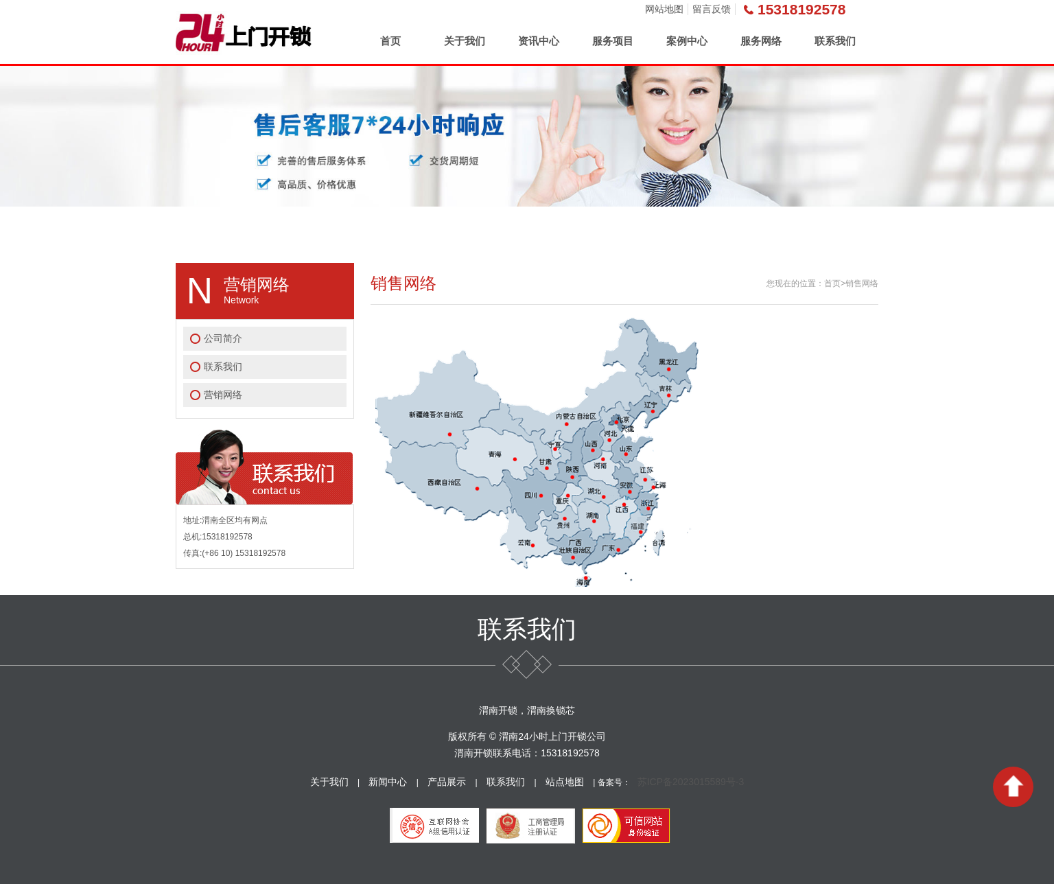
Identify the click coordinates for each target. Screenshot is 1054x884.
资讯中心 (538, 41)
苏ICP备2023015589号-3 (691, 781)
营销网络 (223, 394)
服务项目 (612, 41)
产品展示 (447, 781)
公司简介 (223, 338)
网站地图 (664, 8)
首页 (390, 41)
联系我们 (835, 41)
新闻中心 (387, 781)
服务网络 (761, 41)
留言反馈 (711, 8)
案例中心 (686, 41)
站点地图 (565, 781)
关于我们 (464, 41)
